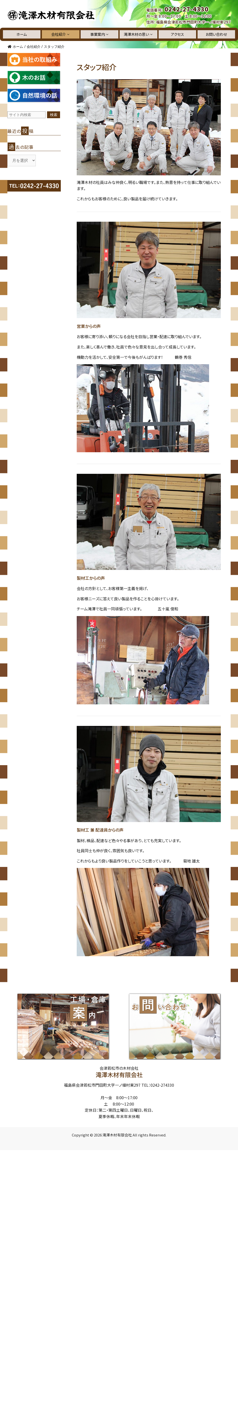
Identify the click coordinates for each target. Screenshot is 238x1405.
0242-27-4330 (186, 9)
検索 (53, 114)
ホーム (21, 34)
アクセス (177, 34)
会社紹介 (60, 34)
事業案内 (99, 34)
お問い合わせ (216, 34)
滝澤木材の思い (138, 34)
